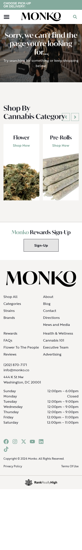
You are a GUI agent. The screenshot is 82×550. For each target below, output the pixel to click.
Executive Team (55, 350)
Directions (51, 320)
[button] (6, 20)
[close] (76, 7)
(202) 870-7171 (15, 367)
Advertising (52, 357)
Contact (49, 313)
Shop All (10, 299)
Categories (12, 306)
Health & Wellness (58, 336)
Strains (9, 313)
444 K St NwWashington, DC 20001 (22, 382)
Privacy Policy (12, 469)
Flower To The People (21, 350)
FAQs (7, 343)
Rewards (10, 336)
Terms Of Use (70, 469)
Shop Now (21, 148)
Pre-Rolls (61, 140)
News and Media (56, 327)
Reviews (9, 357)
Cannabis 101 (53, 343)
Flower (21, 140)
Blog (47, 306)
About (48, 299)
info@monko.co (16, 373)
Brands (9, 320)
